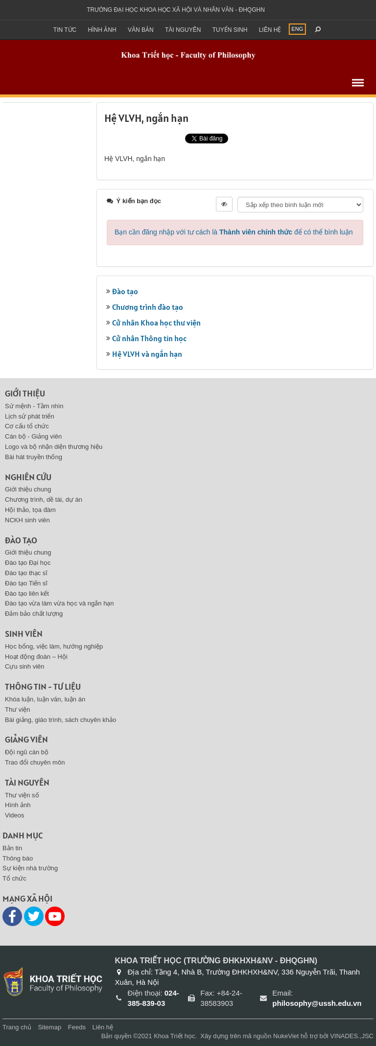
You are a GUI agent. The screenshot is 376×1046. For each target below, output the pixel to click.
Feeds (77, 1027)
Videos (14, 815)
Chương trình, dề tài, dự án (43, 499)
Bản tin (12, 848)
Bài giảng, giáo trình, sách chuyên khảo (60, 719)
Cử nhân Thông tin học (149, 338)
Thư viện (17, 709)
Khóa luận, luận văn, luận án (45, 699)
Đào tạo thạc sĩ (26, 573)
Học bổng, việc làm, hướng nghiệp (54, 646)
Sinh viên (24, 633)
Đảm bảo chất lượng (34, 613)
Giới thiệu (25, 393)
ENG (297, 29)
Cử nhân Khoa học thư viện (156, 322)
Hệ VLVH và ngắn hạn (147, 354)
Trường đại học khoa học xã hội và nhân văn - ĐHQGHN (176, 9)
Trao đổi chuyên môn (35, 762)
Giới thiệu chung (28, 489)
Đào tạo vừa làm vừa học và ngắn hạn (59, 603)
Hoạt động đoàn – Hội (36, 656)
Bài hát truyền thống (33, 457)
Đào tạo (125, 291)
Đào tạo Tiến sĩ (26, 583)
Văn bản (141, 29)
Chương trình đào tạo (147, 307)
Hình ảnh (102, 29)
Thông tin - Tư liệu (43, 686)
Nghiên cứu (28, 477)
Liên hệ (270, 29)
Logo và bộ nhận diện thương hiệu (53, 446)
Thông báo (17, 858)
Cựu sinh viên (25, 666)
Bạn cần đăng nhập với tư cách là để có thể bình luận (234, 232)
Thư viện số (22, 795)
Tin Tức (64, 29)
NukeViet (286, 1036)
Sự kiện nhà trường (30, 868)
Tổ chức (14, 878)
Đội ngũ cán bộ (26, 752)
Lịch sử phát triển (29, 416)
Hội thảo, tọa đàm (30, 509)
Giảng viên (26, 739)
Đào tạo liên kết (27, 593)
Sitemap (49, 1027)
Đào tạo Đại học (28, 562)
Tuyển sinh (230, 29)
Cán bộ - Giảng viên (33, 436)
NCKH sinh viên (27, 520)
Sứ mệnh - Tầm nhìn (34, 406)
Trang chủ (16, 1027)
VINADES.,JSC (352, 1036)
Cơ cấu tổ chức (27, 426)
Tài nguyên (183, 29)
